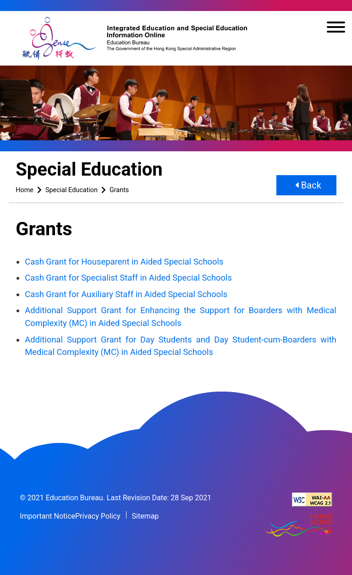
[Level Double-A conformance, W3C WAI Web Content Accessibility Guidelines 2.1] (312, 499)
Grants (119, 190)
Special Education (71, 190)
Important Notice (47, 516)
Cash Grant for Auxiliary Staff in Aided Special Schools (126, 294)
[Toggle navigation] (336, 29)
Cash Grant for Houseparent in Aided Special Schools (124, 261)
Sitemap (145, 516)
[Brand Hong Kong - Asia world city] (298, 526)
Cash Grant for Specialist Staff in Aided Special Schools (128, 277)
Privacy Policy (98, 516)
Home (24, 190)
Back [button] (308, 185)
